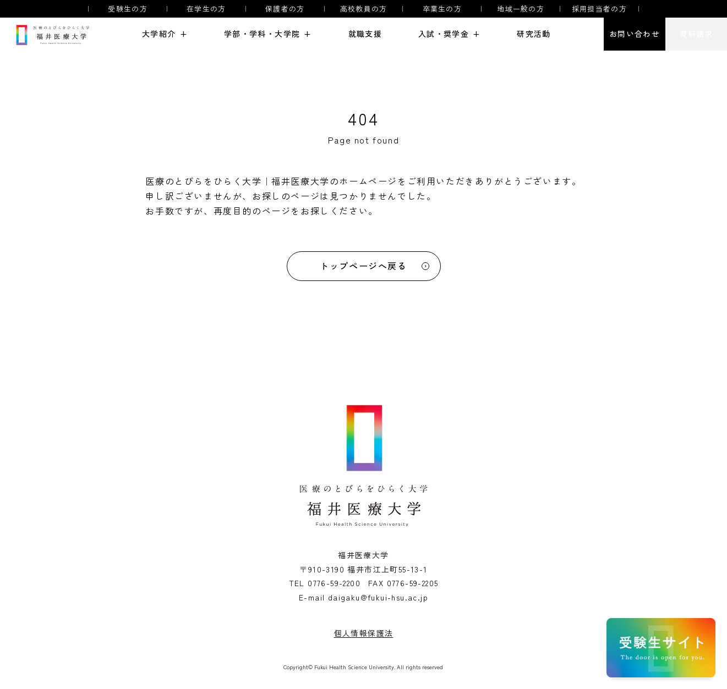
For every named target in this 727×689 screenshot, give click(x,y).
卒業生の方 (442, 9)
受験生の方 (127, 9)
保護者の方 (285, 9)
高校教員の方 (363, 9)
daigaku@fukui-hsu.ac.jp (378, 597)
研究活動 (534, 34)
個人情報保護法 (363, 632)
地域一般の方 (520, 9)
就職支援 (365, 34)
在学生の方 (206, 9)
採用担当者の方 (599, 9)
